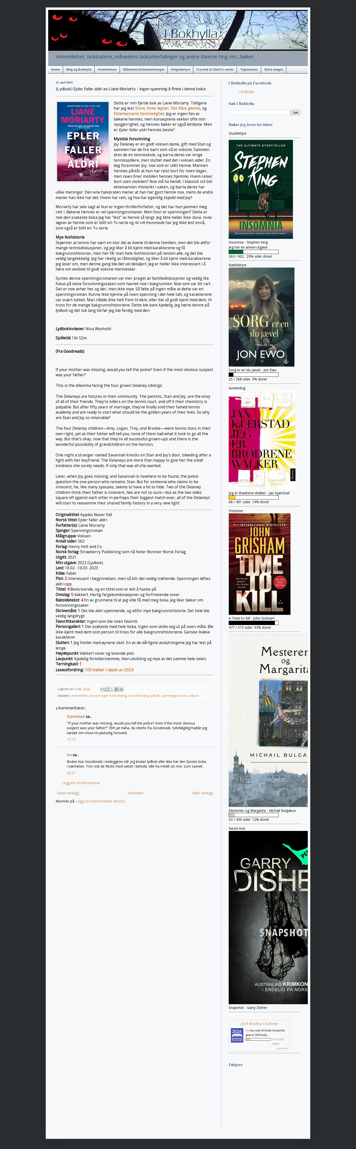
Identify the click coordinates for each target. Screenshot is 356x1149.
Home (55, 69)
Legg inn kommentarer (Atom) (100, 801)
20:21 (71, 773)
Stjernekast (76, 716)
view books (282, 1048)
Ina (69, 754)
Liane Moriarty (138, 696)
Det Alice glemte (185, 108)
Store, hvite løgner (152, 108)
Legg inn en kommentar (81, 782)
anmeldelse (80, 696)
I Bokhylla (246, 91)
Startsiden (136, 793)
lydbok (155, 696)
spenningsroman (174, 696)
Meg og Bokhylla (78, 69)
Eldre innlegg (202, 793)
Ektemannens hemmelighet (139, 113)
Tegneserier (249, 69)
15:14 (71, 739)
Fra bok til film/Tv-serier (215, 69)
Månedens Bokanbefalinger (143, 69)
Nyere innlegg (68, 793)
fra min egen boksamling (108, 696)
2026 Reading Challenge (259, 1023)
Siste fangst (273, 69)
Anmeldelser (107, 69)
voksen (193, 696)
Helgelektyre (180, 69)
